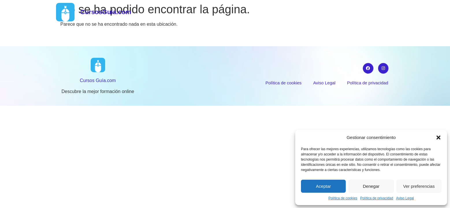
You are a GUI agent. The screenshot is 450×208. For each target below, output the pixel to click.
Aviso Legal (405, 198)
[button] (438, 137)
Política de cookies (342, 198)
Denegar (371, 186)
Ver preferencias (419, 186)
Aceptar (323, 186)
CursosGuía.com (105, 12)
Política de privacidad (376, 198)
